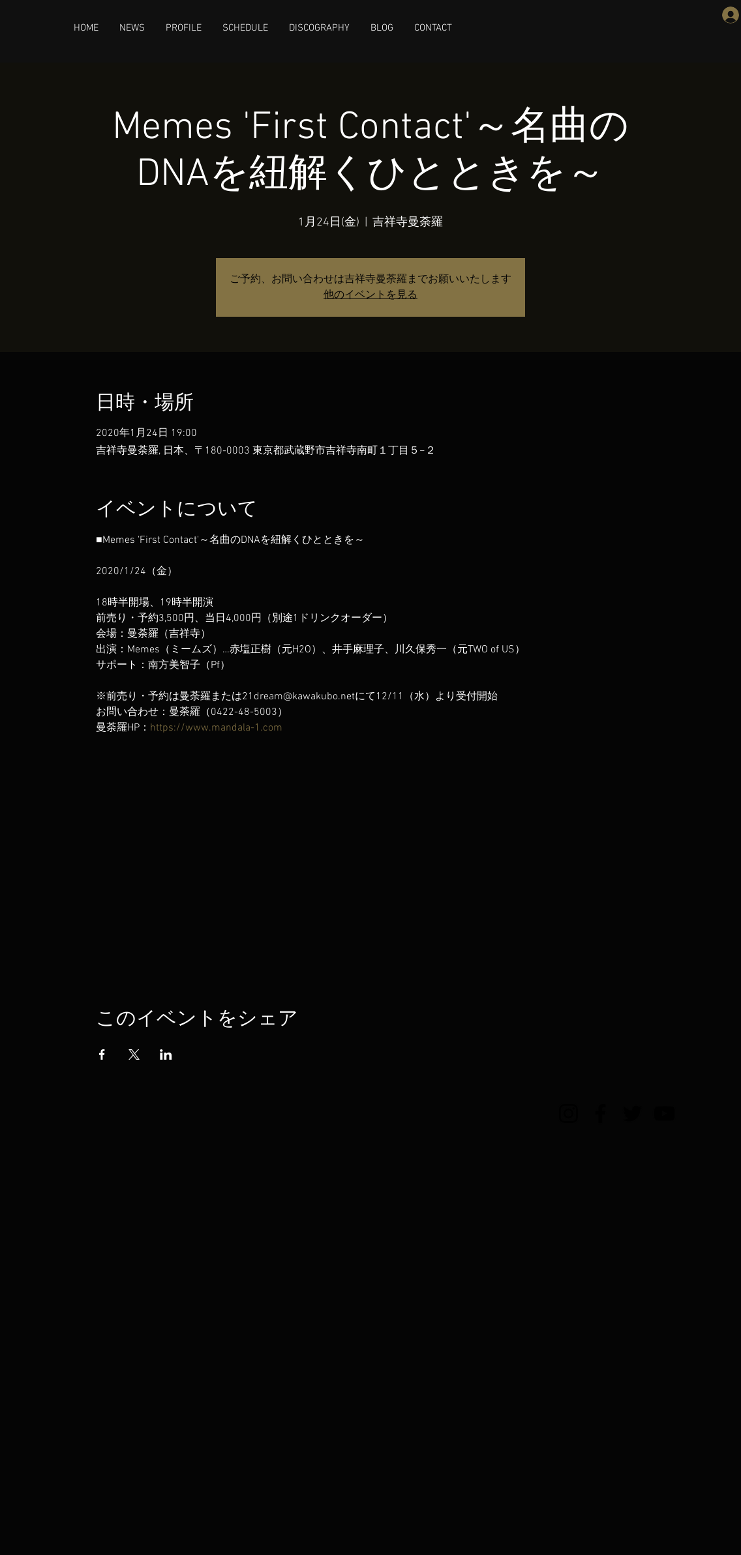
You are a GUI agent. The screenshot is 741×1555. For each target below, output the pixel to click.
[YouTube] (664, 1113)
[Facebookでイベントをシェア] (102, 1054)
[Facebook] (600, 1113)
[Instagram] (568, 1113)
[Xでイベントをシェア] (134, 1054)
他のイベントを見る (370, 295)
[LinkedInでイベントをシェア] (166, 1054)
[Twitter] (632, 1113)
